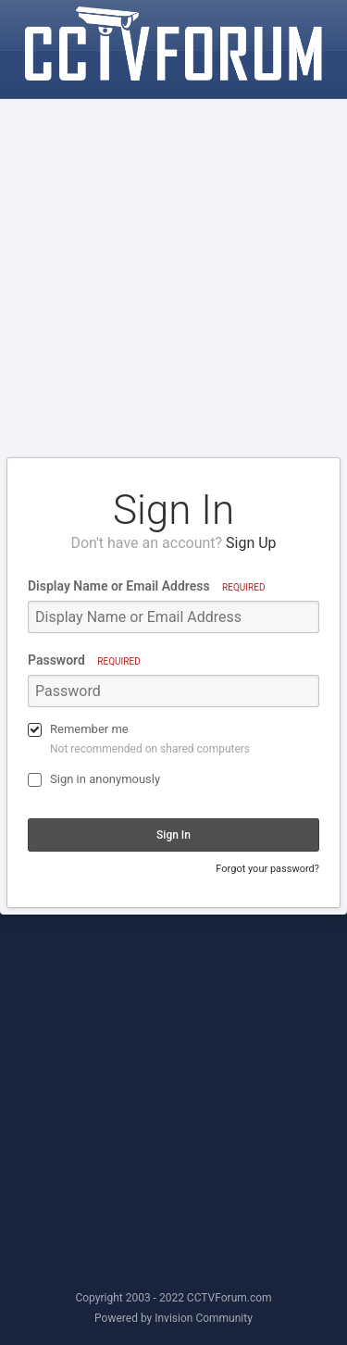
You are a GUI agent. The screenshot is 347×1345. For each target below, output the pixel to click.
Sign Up (251, 543)
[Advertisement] (173, 279)
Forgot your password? (267, 869)
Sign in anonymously (105, 779)
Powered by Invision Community (173, 1318)
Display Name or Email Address (146, 586)
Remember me (89, 729)
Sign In (173, 834)
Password (84, 660)
